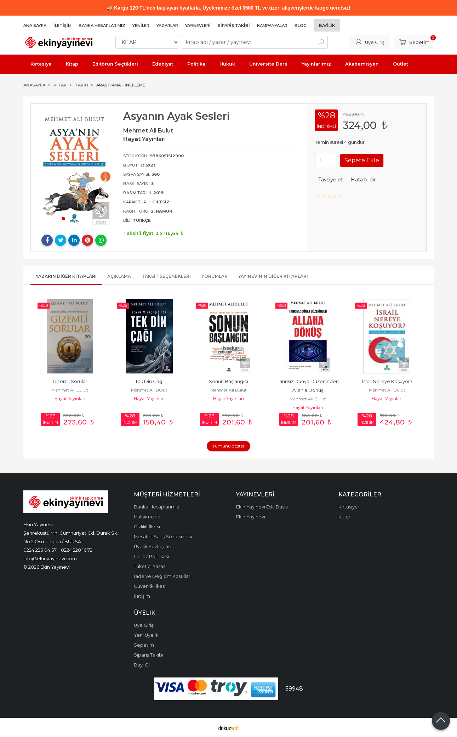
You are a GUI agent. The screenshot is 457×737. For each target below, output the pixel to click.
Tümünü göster (228, 446)
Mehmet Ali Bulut (70, 390)
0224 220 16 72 (76, 550)
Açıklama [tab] (119, 276)
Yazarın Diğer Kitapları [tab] (66, 276)
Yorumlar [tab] (214, 276)
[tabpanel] (74, 168)
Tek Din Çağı (149, 381)
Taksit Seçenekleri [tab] (166, 276)
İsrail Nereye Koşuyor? (387, 381)
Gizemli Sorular (70, 381)
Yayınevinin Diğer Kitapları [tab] (273, 276)
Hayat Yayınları (70, 398)
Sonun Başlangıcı (228, 381)
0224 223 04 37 (40, 550)
